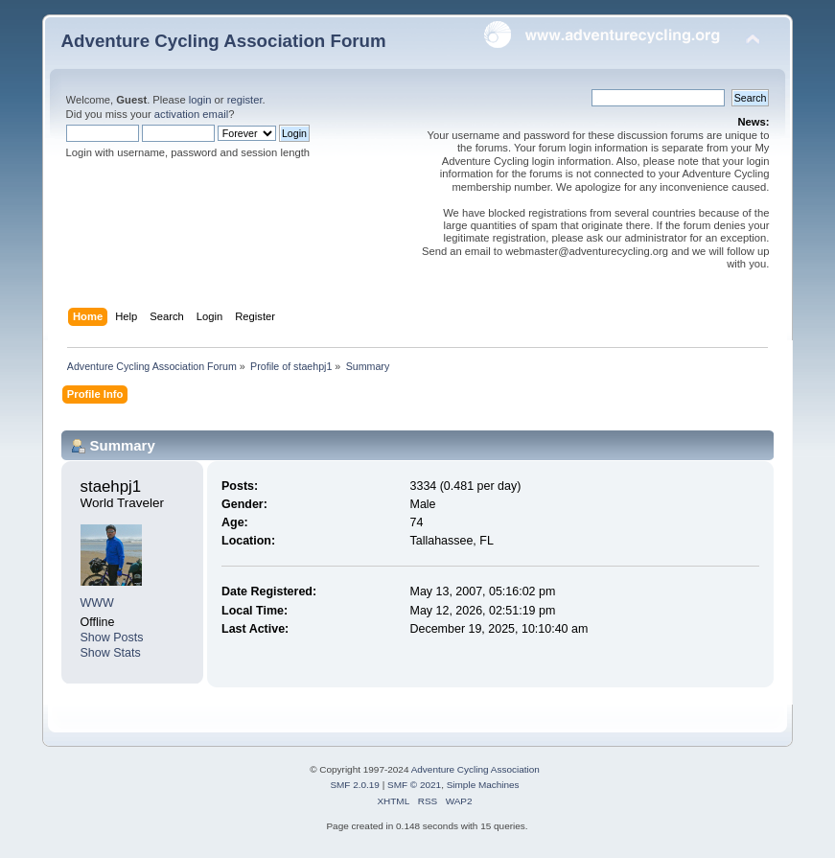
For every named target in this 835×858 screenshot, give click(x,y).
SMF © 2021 (414, 784)
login (200, 99)
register (245, 99)
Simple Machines (483, 784)
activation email (191, 114)
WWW (97, 603)
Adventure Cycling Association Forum (223, 41)
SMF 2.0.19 (355, 784)
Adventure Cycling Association (475, 769)
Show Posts (112, 637)
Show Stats (111, 653)
